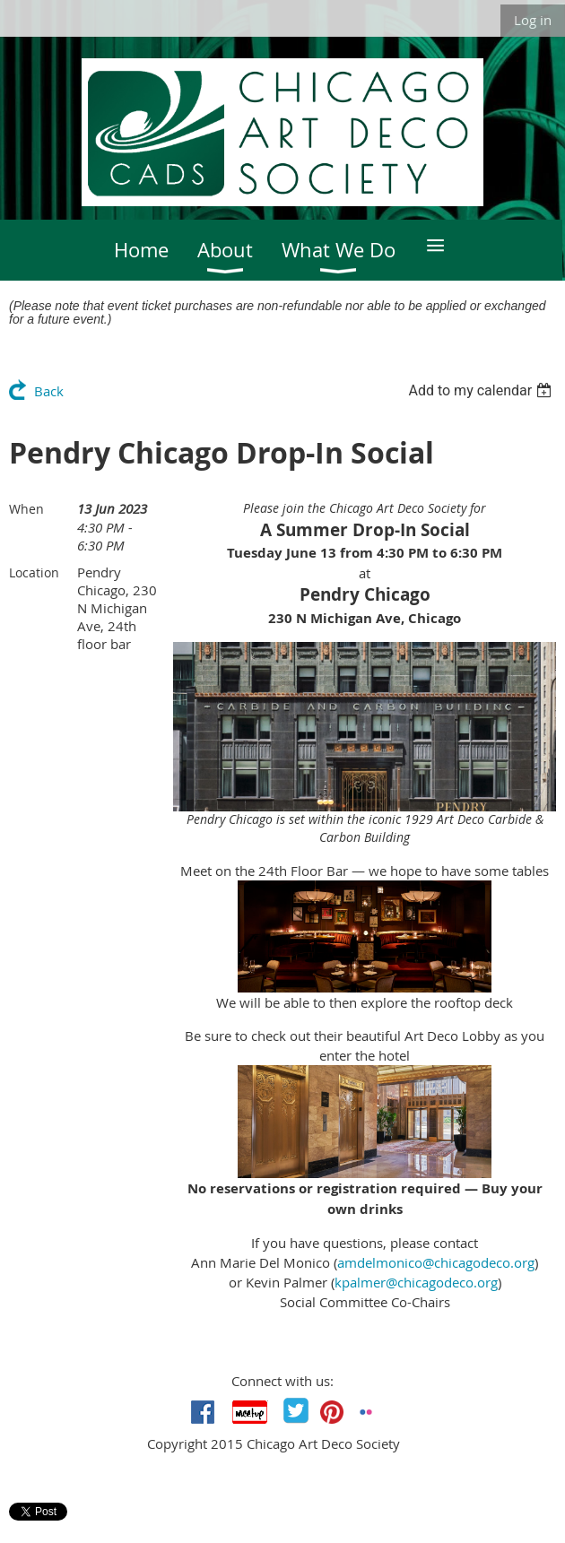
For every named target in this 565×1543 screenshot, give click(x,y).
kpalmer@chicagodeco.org (416, 1282)
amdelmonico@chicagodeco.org (436, 1262)
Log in (533, 20)
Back (49, 391)
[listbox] (482, 390)
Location (34, 572)
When (26, 508)
